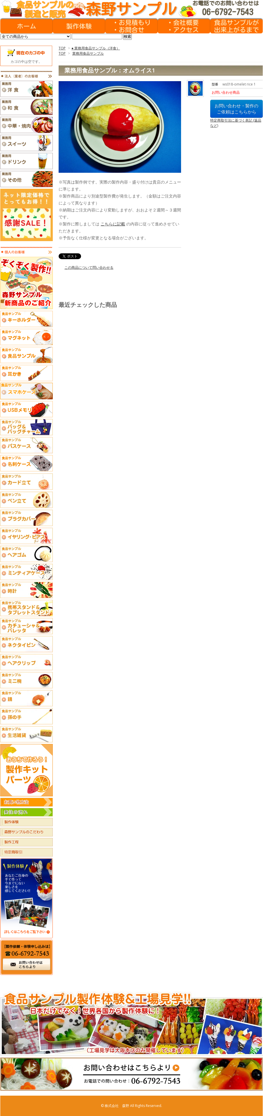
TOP (62, 48)
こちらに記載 (113, 224)
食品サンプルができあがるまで (236, 26)
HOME (26, 26)
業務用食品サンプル (88, 53)
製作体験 (79, 26)
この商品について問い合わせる (88, 267)
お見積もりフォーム (131, 26)
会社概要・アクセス (184, 26)
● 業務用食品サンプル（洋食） (95, 48)
